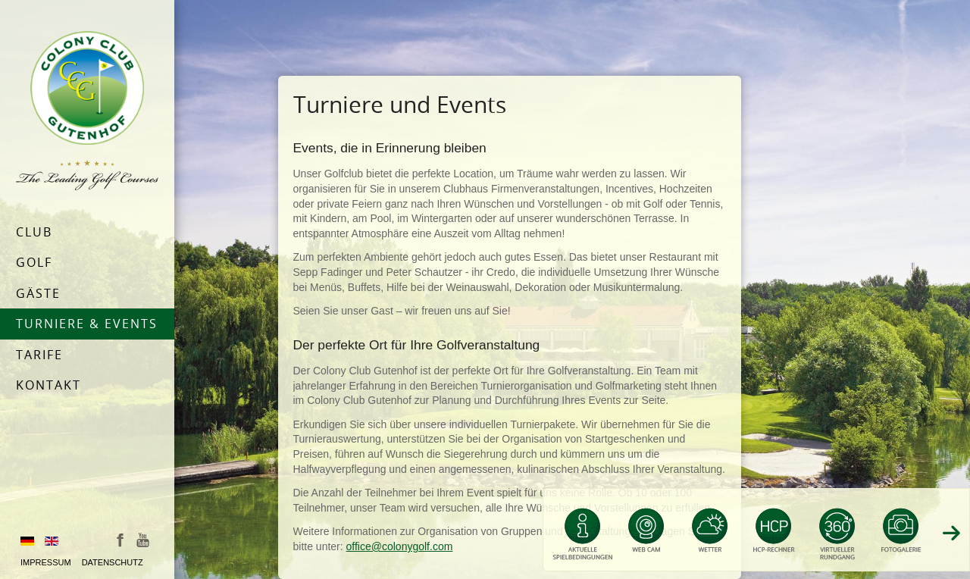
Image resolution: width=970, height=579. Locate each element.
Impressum (45, 562)
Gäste (38, 293)
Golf (34, 262)
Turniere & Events (87, 323)
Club (34, 232)
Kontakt (48, 385)
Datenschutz (112, 562)
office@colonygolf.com (399, 546)
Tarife (39, 354)
